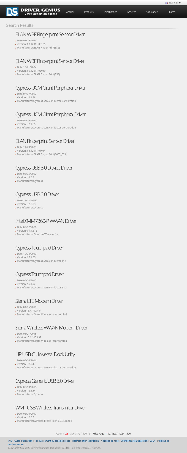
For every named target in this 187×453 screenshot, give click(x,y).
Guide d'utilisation (23, 440)
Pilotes (171, 12)
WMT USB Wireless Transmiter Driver (50, 407)
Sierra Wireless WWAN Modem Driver (51, 327)
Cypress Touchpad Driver (39, 247)
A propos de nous (110, 440)
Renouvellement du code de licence (52, 440)
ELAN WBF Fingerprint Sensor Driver (50, 34)
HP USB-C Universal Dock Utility (45, 354)
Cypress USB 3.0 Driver (37, 194)
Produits (89, 12)
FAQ (10, 440)
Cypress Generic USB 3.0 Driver (45, 380)
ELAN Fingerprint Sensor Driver (45, 140)
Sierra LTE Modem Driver (39, 300)
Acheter (131, 12)
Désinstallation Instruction (85, 440)
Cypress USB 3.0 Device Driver (43, 167)
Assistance (152, 12)
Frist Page (98, 433)
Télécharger (110, 12)
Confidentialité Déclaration (134, 440)
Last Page (124, 433)
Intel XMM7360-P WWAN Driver (45, 220)
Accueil (70, 12)
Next (115, 433)
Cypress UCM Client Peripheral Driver (50, 87)
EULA (152, 440)
